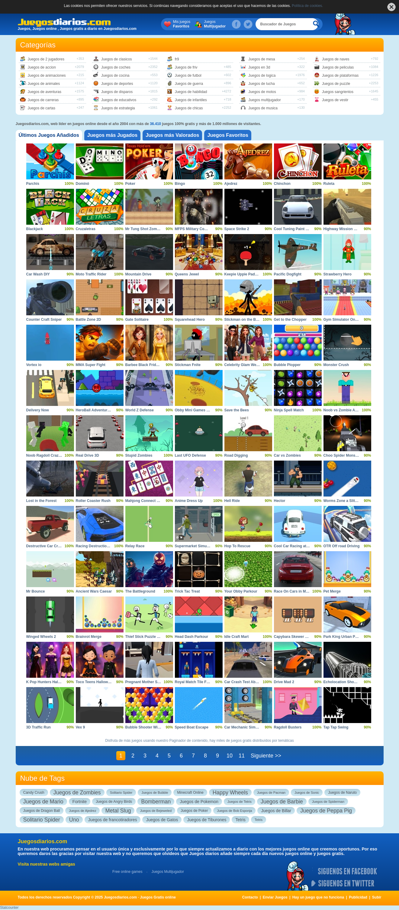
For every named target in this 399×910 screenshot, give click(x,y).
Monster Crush (336, 365)
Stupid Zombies (139, 455)
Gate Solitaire (137, 319)
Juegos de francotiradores (112, 819)
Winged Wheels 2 (41, 637)
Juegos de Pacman (271, 792)
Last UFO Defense (190, 455)
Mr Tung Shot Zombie (143, 229)
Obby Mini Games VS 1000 (197, 410)
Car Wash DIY (38, 274)
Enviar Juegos (275, 897)
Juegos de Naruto (342, 792)
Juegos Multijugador (167, 872)
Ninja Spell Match (289, 410)
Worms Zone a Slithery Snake (349, 501)
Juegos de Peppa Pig (326, 811)
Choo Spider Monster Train (346, 455)
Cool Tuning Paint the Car (296, 229)
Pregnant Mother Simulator (148, 682)
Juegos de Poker (194, 811)
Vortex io (33, 365)
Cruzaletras (85, 229)
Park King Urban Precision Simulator (355, 637)
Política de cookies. (307, 6)
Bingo (180, 184)
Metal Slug (118, 811)
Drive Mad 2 (284, 682)
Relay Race (135, 546)
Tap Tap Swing (336, 727)
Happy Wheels (230, 792)
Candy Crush (33, 792)
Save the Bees (236, 410)
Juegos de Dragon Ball (41, 811)
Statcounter (9, 907)
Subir (376, 897)
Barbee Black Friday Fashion (150, 365)
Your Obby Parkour (240, 591)
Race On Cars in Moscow (295, 591)
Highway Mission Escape (345, 229)
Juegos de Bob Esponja (234, 810)
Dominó (82, 184)
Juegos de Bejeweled (156, 810)
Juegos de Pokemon (199, 801)
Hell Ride (232, 501)
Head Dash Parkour (191, 637)
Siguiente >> (266, 756)
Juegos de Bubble (154, 792)
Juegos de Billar (276, 810)
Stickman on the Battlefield (247, 319)
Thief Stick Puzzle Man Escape (151, 637)
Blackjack (34, 229)
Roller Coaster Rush (93, 501)
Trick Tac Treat (187, 591)
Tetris (240, 819)
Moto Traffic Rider (91, 274)
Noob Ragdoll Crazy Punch (49, 455)
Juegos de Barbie (282, 802)
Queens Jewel (187, 274)
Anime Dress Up (189, 501)
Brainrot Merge (88, 637)
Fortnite (79, 801)
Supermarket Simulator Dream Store (206, 546)
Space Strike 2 (236, 229)
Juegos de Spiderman (328, 801)
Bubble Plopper (287, 365)
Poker (130, 184)
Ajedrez (230, 184)
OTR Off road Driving (341, 546)
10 (230, 756)
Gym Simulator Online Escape (349, 319)
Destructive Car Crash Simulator (54, 546)
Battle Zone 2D (88, 319)
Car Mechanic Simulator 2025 (249, 727)
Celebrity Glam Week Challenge (251, 365)
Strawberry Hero (337, 274)
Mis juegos (188, 24)
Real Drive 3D (87, 455)
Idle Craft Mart (236, 637)
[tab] (52, 135)
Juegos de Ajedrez (82, 810)
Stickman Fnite (188, 365)
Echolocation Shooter (342, 682)
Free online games (127, 872)
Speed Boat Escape (191, 727)
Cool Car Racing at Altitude (297, 546)
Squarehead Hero (190, 319)
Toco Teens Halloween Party (100, 682)
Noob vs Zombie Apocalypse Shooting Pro (360, 410)
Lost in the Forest (41, 501)
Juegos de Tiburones (206, 819)
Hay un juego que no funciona (318, 897)
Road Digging (236, 455)
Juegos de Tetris (239, 801)
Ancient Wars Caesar (94, 591)
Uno (74, 820)
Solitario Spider (121, 792)
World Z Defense (139, 410)
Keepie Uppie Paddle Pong (247, 274)
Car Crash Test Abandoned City (251, 682)
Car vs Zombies (287, 455)
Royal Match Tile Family (195, 682)
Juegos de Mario (43, 802)
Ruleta (329, 184)
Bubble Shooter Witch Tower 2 (151, 727)
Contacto (250, 897)
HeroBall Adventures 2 (95, 410)
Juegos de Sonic (306, 792)
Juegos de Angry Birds (114, 801)
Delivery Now (37, 410)
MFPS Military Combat (194, 229)
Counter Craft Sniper (44, 319)
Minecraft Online (190, 792)
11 (242, 756)
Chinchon (282, 184)
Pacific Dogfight (287, 274)
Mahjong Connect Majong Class (152, 501)
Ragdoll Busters (288, 727)
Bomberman (156, 802)
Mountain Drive (138, 274)
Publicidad (358, 897)
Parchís (32, 184)
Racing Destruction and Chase (102, 546)
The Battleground (140, 591)
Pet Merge (332, 591)
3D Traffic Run (38, 727)
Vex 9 (80, 727)
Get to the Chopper (290, 319)
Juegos (221, 24)
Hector (279, 501)
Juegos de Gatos (162, 819)
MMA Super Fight (90, 365)
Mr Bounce (35, 591)
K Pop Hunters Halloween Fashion (55, 682)
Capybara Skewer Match (295, 637)
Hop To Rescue (237, 546)
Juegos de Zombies (77, 792)
